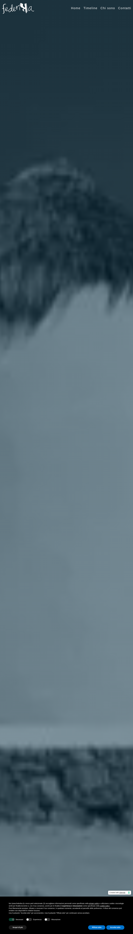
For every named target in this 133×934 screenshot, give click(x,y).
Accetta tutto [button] (115, 927)
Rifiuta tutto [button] (96, 927)
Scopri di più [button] (18, 927)
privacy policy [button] (94, 903)
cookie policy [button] (104, 906)
